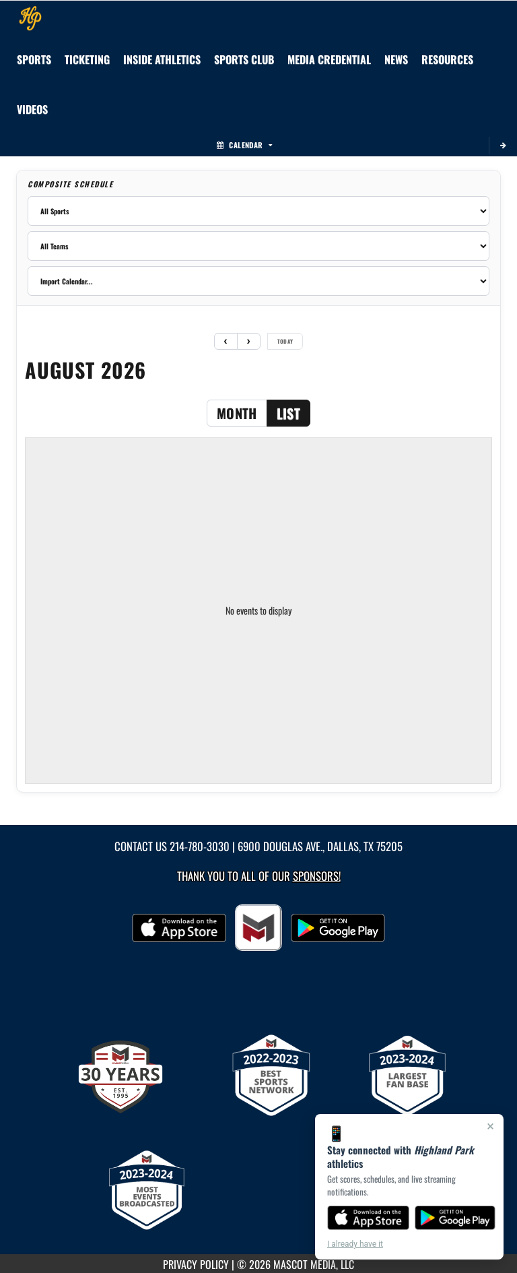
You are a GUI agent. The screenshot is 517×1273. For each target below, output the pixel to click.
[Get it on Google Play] (455, 1218)
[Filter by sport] (258, 211)
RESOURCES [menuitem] (447, 59)
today (285, 341)
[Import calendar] (258, 281)
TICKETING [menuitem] (87, 59)
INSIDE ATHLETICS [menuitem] (162, 59)
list (288, 413)
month (237, 413)
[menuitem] (244, 59)
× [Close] (490, 1126)
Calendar (244, 144)
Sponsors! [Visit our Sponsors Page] (317, 875)
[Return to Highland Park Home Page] (30, 17)
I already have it (355, 1244)
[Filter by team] (258, 246)
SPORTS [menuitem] (34, 59)
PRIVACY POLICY (196, 1264)
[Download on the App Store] (368, 1218)
